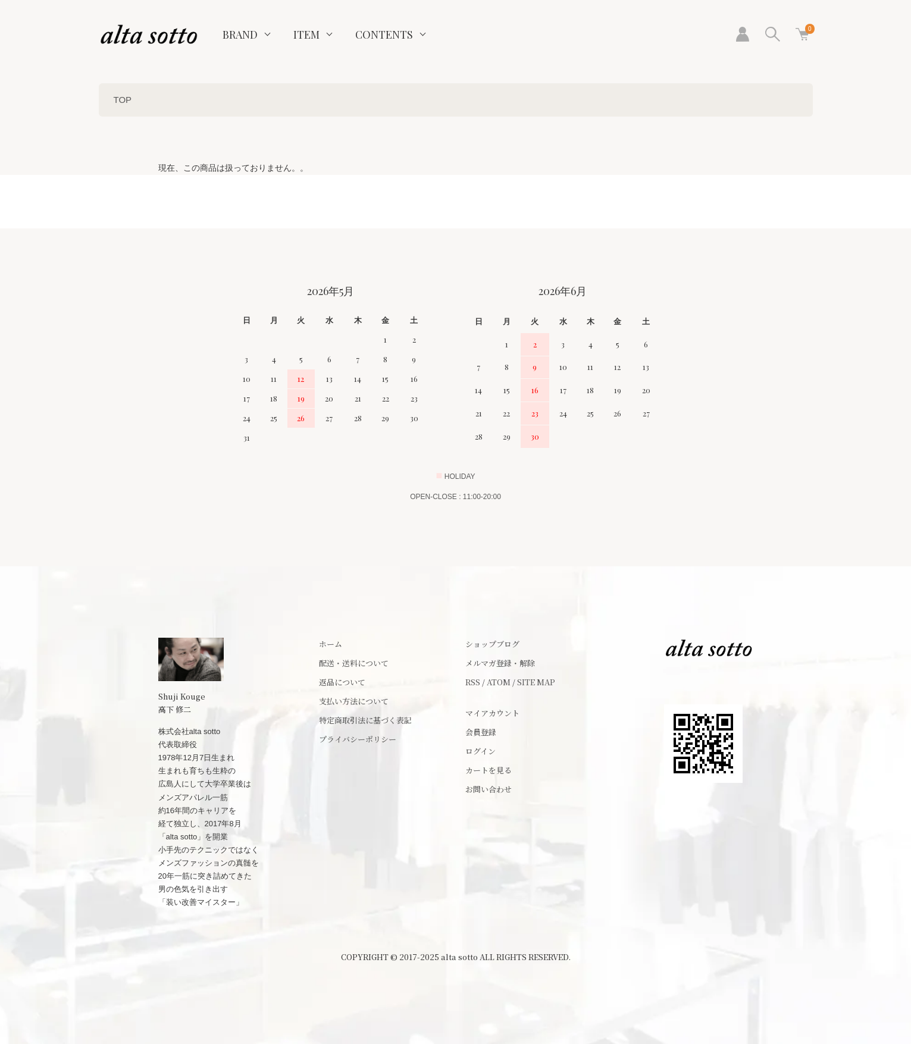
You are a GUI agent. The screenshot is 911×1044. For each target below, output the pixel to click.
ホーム (330, 644)
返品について (342, 682)
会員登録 (480, 732)
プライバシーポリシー (357, 739)
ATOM (499, 682)
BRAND (240, 34)
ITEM (306, 34)
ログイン (480, 751)
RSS (472, 682)
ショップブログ (492, 644)
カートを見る (488, 770)
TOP (123, 100)
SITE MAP (536, 682)
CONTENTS (384, 34)
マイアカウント (492, 713)
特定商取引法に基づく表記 (365, 720)
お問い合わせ (488, 789)
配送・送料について (354, 663)
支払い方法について (354, 701)
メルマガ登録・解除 (500, 663)
